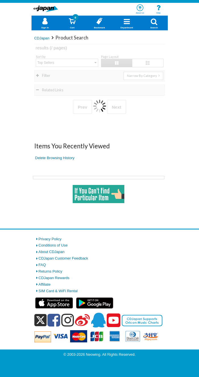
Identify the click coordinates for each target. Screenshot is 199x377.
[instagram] (67, 320)
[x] (40, 320)
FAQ (42, 265)
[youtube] (113, 320)
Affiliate (45, 284)
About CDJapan (52, 252)
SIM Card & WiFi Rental (58, 291)
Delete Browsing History (55, 158)
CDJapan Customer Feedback (63, 258)
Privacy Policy (50, 239)
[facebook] (53, 320)
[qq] (98, 320)
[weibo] (82, 320)
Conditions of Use (53, 245)
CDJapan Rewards (54, 278)
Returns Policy (50, 271)
